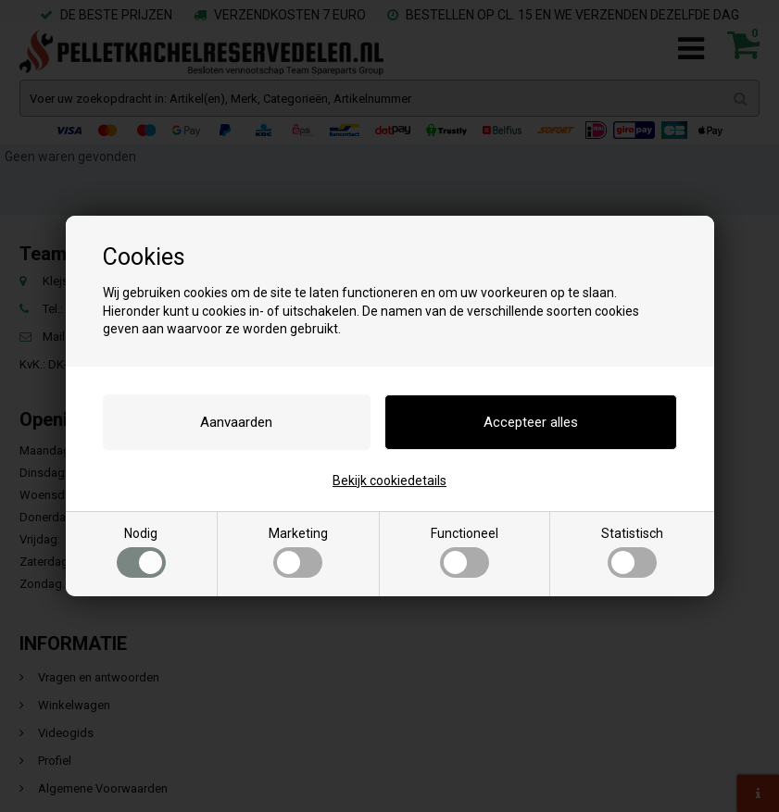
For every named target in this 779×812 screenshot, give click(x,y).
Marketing (298, 552)
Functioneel (464, 552)
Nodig (141, 552)
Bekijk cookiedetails (389, 480)
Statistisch (632, 552)
